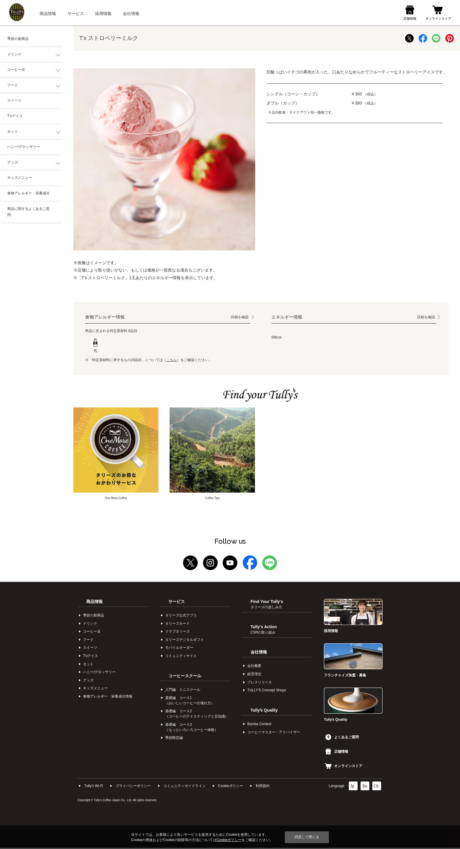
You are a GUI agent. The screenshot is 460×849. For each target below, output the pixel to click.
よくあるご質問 (342, 738)
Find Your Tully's (267, 605)
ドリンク (14, 54)
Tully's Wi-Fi (93, 787)
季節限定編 (174, 739)
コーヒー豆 (16, 70)
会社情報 (259, 653)
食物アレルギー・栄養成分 (28, 193)
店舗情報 (336, 753)
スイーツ (14, 100)
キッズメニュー (19, 178)
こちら (171, 360)
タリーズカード (177, 624)
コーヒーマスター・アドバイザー (273, 733)
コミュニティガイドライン (184, 787)
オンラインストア (343, 767)
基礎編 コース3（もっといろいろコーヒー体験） (191, 728)
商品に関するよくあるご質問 (28, 212)
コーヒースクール (184, 676)
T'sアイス (15, 116)
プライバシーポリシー (133, 787)
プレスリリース (259, 683)
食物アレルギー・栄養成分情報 (107, 697)
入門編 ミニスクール (182, 691)
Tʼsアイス (90, 657)
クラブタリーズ (177, 633)
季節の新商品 (17, 39)
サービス (176, 602)
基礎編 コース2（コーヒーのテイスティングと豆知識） (197, 715)
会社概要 (254, 667)
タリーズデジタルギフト (184, 641)
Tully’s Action (264, 630)
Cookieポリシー (230, 787)
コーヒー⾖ (92, 633)
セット (12, 131)
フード (12, 85)
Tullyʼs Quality (264, 711)
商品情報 (94, 602)
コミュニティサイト (181, 657)
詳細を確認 (239, 317)
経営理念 (254, 675)
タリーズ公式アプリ (181, 616)
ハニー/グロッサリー (23, 147)
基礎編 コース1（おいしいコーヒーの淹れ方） (189, 701)
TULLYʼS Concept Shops (266, 691)
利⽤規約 (263, 787)
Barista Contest (259, 725)
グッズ (12, 162)
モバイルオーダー (179, 649)
